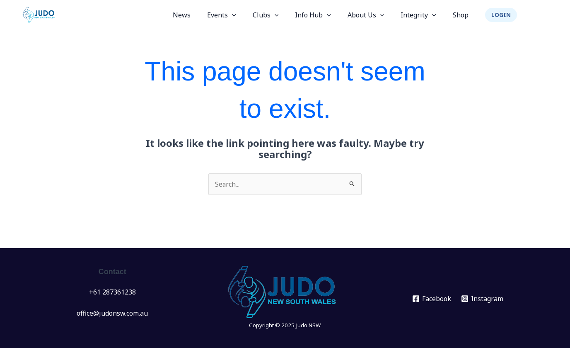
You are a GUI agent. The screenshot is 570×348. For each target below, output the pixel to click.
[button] (501, 15)
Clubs (281, 14)
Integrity (423, 14)
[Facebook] (431, 298)
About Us (374, 14)
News (203, 14)
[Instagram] (482, 298)
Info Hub (325, 14)
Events (239, 14)
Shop (462, 14)
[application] (250, 14)
